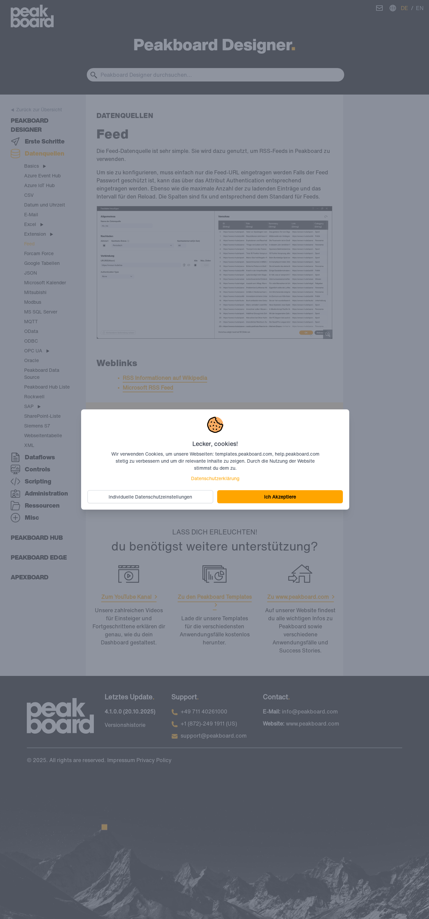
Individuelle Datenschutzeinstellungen (151, 496)
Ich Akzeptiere (279, 496)
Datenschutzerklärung (215, 477)
